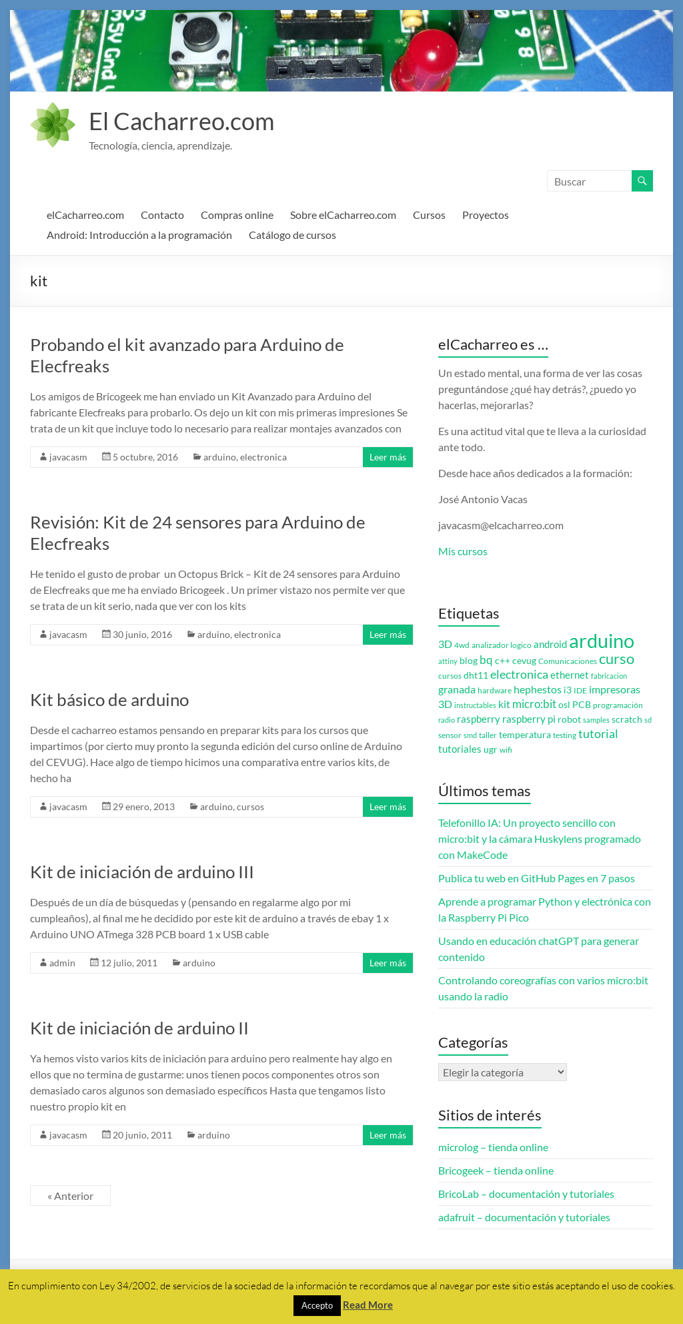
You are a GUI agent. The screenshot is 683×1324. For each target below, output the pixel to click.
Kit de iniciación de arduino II (139, 1027)
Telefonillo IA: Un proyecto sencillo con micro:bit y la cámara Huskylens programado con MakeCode (539, 838)
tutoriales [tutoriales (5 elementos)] (460, 749)
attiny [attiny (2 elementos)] (448, 661)
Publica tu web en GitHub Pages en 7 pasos (536, 878)
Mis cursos (463, 551)
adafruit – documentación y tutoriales (524, 1217)
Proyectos (485, 214)
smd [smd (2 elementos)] (470, 735)
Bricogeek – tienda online (496, 1170)
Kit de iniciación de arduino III (142, 871)
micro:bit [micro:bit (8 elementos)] (534, 704)
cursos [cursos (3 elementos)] (450, 676)
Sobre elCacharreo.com (343, 214)
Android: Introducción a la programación (139, 234)
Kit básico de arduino (109, 699)
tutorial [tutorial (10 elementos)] (598, 733)
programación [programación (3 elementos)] (618, 705)
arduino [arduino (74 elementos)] (601, 640)
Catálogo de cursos (292, 234)
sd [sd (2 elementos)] (648, 719)
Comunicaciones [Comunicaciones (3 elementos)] (567, 661)
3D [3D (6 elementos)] (445, 644)
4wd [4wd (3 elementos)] (462, 645)
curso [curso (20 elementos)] (616, 658)
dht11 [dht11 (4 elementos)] (476, 675)
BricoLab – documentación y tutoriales (526, 1193)
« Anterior (70, 1195)
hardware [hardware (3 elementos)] (495, 690)
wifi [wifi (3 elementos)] (506, 750)
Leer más (388, 456)
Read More (368, 1305)
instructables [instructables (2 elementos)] (475, 705)
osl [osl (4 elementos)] (564, 704)
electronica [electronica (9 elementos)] (519, 674)
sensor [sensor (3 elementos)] (450, 735)
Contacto (162, 214)
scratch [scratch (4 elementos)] (627, 719)
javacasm (68, 456)
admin (62, 962)
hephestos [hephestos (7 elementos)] (538, 689)
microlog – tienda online (493, 1146)
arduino (219, 456)
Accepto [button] (317, 1305)
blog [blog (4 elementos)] (469, 660)
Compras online (237, 214)
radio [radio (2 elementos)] (446, 719)
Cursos (429, 214)
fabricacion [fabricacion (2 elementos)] (609, 675)
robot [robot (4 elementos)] (569, 719)
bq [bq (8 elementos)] (486, 660)
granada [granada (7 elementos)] (457, 689)
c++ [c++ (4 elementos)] (502, 660)
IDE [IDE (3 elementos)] (580, 690)
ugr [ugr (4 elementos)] (491, 749)
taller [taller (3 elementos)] (488, 735)
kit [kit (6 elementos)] (504, 704)
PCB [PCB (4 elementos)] (581, 704)
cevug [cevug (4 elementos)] (524, 660)
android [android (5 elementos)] (550, 644)
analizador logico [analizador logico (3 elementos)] (502, 645)
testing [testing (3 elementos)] (564, 735)
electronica (263, 456)
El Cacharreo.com (182, 120)
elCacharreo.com (85, 214)
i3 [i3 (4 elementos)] (568, 690)
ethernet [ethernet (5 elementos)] (569, 675)
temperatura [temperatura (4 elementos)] (525, 734)
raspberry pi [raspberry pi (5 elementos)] (529, 719)
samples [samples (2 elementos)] (596, 719)
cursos (250, 806)
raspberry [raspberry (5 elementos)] (478, 719)
